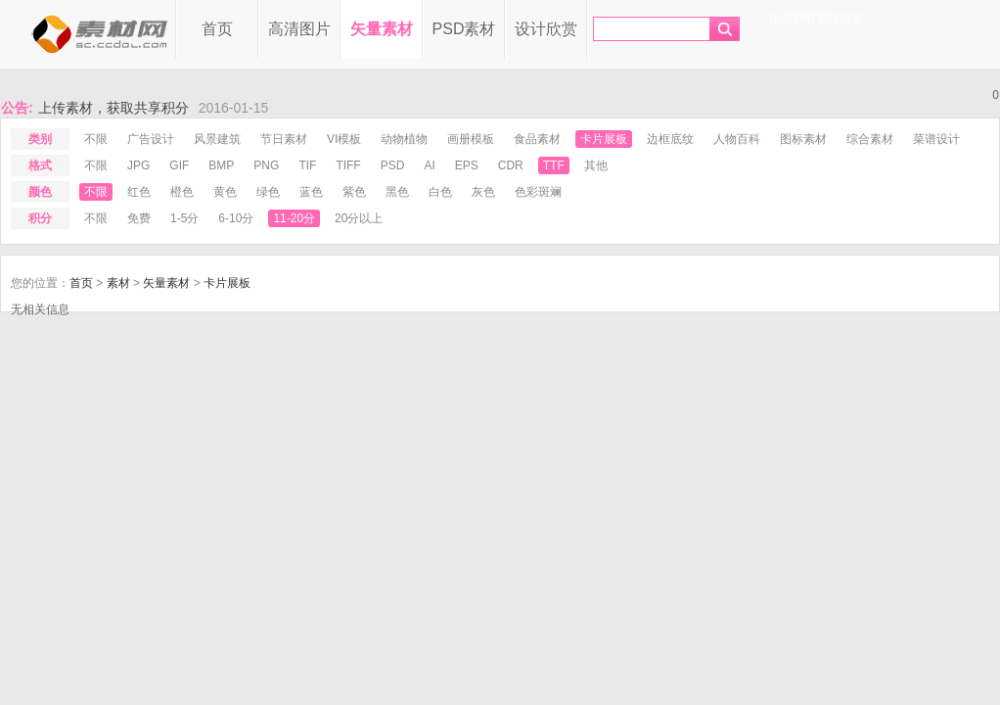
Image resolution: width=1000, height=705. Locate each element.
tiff (348, 165)
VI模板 (344, 139)
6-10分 (235, 218)
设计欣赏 (546, 29)
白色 (440, 192)
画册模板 (470, 139)
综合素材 (869, 139)
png (266, 165)
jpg (138, 165)
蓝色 (311, 192)
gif (179, 165)
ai (429, 165)
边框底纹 (670, 139)
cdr (510, 165)
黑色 (397, 192)
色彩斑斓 (538, 192)
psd (393, 165)
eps (466, 165)
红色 (139, 192)
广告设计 (150, 139)
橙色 (182, 192)
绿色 (268, 192)
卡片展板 (603, 139)
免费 (139, 218)
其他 (596, 165)
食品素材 (537, 139)
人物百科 (736, 139)
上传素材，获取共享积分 (113, 108)
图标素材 (803, 139)
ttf (554, 165)
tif (307, 165)
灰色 (483, 192)
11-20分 (294, 218)
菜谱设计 (936, 139)
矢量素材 (381, 29)
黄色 (225, 192)
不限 (96, 139)
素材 (118, 283)
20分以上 (359, 218)
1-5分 (184, 218)
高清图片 (299, 29)
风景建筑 (217, 139)
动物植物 (404, 139)
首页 (217, 29)
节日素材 (283, 139)
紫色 (354, 192)
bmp (221, 165)
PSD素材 (464, 29)
